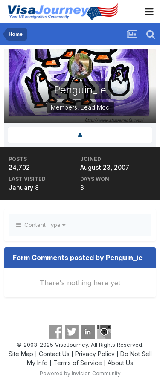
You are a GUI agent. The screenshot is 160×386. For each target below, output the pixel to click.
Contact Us (54, 353)
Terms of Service (77, 362)
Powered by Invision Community (80, 373)
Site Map (21, 353)
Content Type (40, 224)
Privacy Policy (95, 353)
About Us (120, 362)
